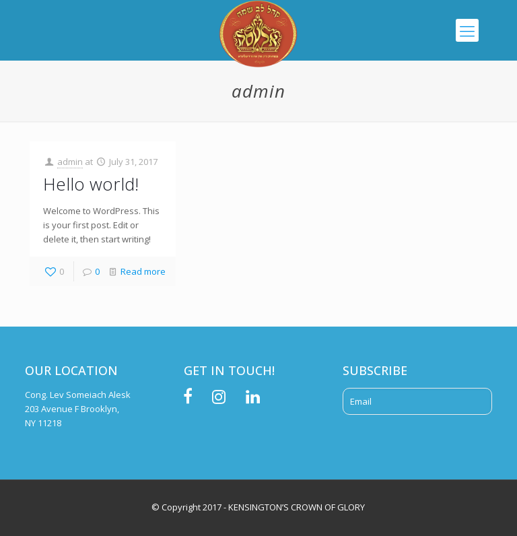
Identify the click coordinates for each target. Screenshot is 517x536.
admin (70, 162)
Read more (143, 271)
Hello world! (91, 184)
